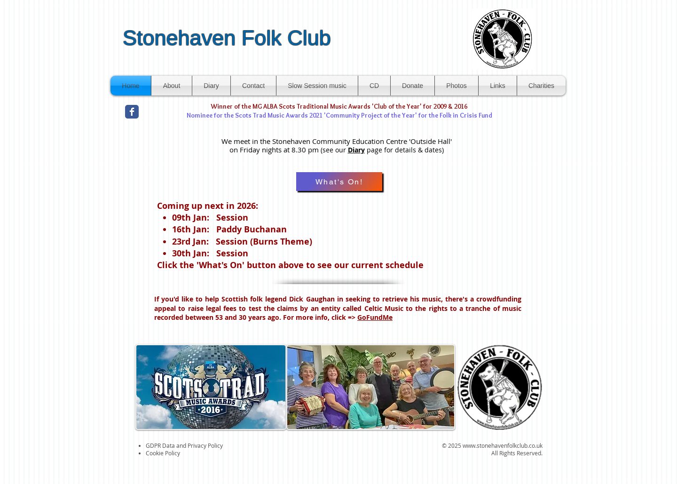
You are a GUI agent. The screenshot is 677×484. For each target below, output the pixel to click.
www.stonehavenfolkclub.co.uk (503, 445)
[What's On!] (339, 181)
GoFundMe (375, 317)
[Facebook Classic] (132, 112)
